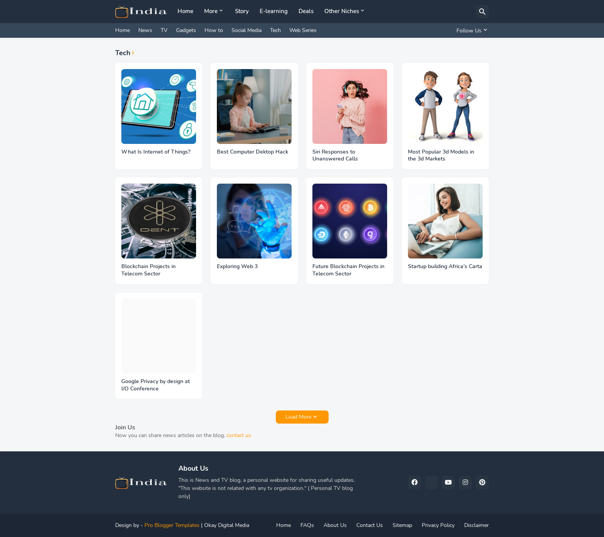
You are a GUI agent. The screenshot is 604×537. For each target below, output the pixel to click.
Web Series (303, 30)
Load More (298, 416)
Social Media (247, 30)
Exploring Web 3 (237, 266)
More (211, 11)
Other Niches (341, 11)
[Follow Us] (471, 30)
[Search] (482, 11)
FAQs (307, 525)
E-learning (274, 11)
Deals (306, 11)
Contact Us (369, 525)
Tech (275, 30)
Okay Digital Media (226, 525)
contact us (238, 435)
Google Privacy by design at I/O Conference (155, 385)
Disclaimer (476, 525)
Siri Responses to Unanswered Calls (335, 156)
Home (185, 11)
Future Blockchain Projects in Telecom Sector (348, 270)
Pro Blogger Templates (172, 525)
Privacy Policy (438, 525)
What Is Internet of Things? (155, 152)
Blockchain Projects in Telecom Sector (148, 270)
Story (242, 11)
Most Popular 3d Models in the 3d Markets (441, 156)
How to (214, 30)
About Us (335, 525)
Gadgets (186, 30)
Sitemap (402, 525)
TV (164, 30)
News (145, 30)
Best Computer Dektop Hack (252, 152)
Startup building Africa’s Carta (445, 266)
